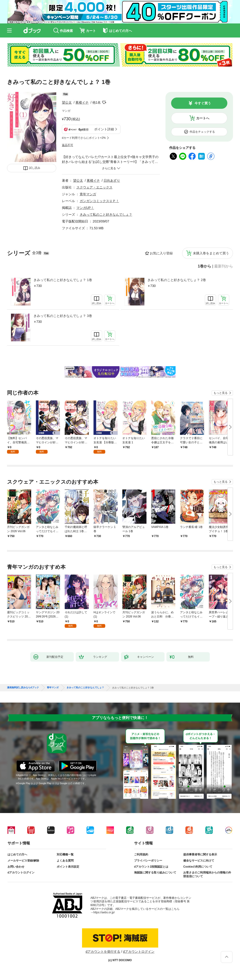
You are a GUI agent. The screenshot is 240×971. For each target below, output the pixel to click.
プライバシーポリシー (148, 860)
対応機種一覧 (65, 854)
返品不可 (67, 145)
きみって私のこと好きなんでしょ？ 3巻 (63, 316)
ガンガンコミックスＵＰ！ (99, 201)
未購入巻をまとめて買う (211, 253)
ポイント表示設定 (68, 866)
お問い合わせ (16, 866)
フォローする (104, 102)
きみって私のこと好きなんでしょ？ (106, 214)
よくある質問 (65, 860)
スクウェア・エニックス (94, 187)
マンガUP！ (85, 208)
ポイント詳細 (104, 129)
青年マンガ (88, 194)
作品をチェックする (202, 131)
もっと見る (221, 393)
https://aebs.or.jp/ (104, 912)
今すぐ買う (203, 103)
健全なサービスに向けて (198, 860)
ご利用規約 (141, 854)
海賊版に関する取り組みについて (155, 872)
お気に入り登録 (161, 253)
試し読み (34, 167)
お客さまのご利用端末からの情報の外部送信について (207, 874)
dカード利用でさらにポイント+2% (84, 137)
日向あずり (112, 180)
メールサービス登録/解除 (23, 860)
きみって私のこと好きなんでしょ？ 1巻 (63, 280)
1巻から (204, 266)
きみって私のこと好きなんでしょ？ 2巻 (176, 280)
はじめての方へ (17, 854)
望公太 (67, 102)
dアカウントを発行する (103, 951)
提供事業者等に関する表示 (200, 854)
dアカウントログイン (21, 872)
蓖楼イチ (82, 102)
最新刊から (223, 266)
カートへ (202, 118)
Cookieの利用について (197, 866)
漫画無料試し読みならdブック (23, 687)
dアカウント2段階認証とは (151, 866)
